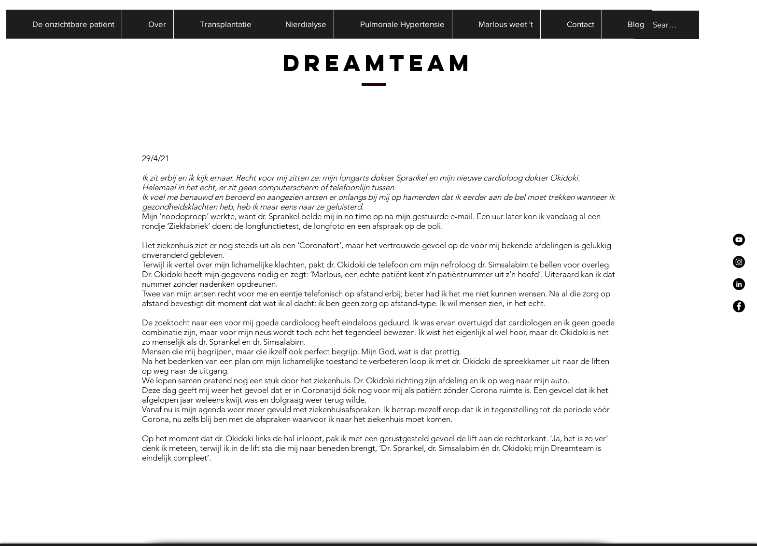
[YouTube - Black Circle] (739, 240)
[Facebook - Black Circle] (739, 306)
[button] (147, 24)
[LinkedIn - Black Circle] (739, 284)
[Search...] (666, 25)
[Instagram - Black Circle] (739, 262)
